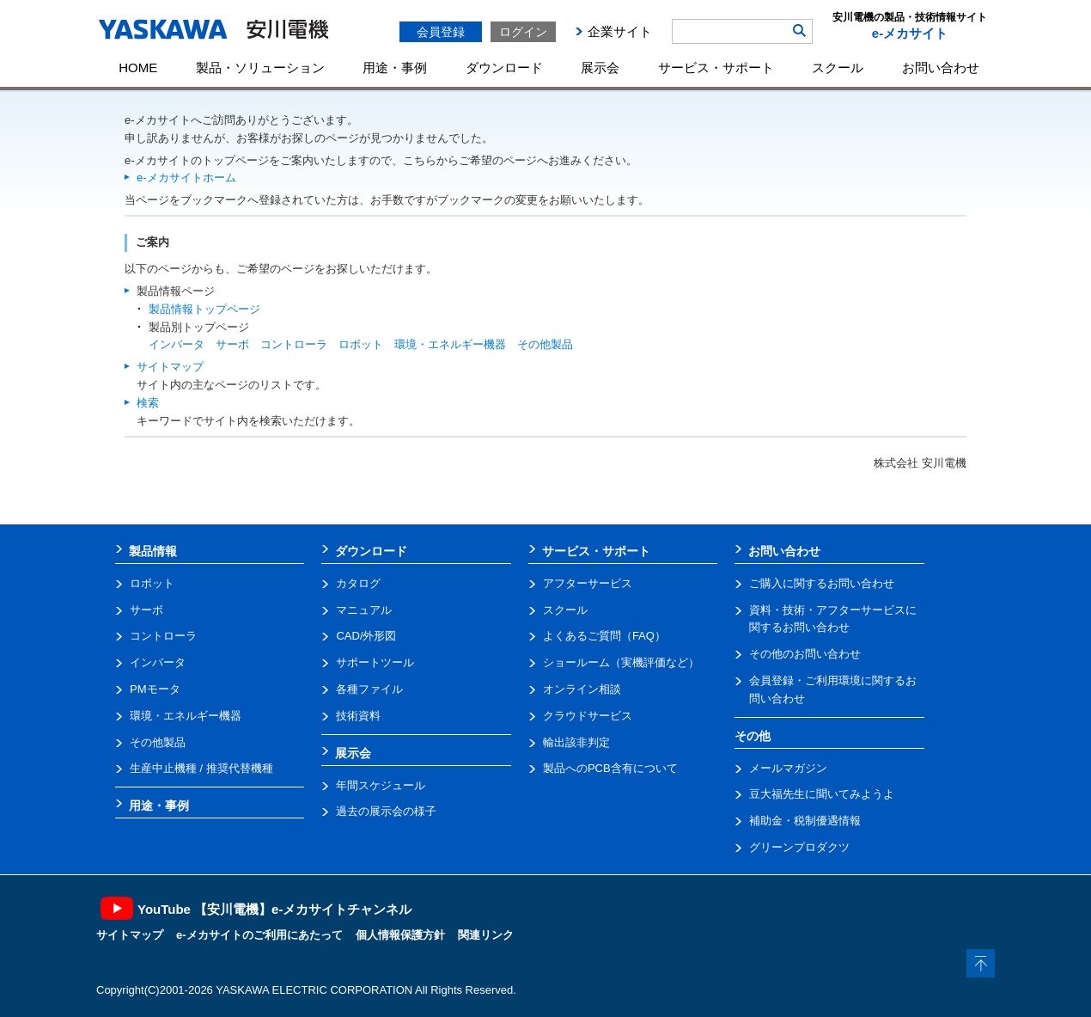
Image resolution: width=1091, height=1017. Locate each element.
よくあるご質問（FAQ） (604, 635)
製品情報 (153, 551)
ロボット (360, 344)
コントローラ (293, 344)
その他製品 (545, 344)
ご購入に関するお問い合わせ (821, 583)
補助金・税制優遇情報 (805, 820)
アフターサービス (587, 583)
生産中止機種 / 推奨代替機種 (201, 768)
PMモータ (155, 689)
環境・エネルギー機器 (450, 344)
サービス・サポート (716, 67)
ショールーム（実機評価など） (621, 662)
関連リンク (486, 934)
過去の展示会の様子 (386, 811)
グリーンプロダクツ (799, 847)
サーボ (232, 344)
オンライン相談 (582, 689)
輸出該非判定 (576, 742)
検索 (148, 402)
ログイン (523, 32)
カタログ (358, 583)
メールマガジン (788, 768)
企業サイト (620, 31)
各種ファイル (369, 689)
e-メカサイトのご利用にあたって (259, 934)
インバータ (176, 344)
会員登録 (441, 32)
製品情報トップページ (204, 309)
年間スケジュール (380, 785)
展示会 (600, 67)
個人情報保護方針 (400, 934)
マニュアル (364, 609)
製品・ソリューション (260, 67)
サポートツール (375, 662)
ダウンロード (504, 67)
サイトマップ (170, 366)
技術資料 (358, 715)
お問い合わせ (940, 67)
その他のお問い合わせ (805, 653)
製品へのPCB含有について (610, 768)
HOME (138, 67)
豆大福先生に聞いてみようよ (821, 793)
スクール (837, 67)
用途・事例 (395, 67)
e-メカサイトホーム (186, 177)
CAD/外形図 (366, 635)
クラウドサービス (587, 715)
